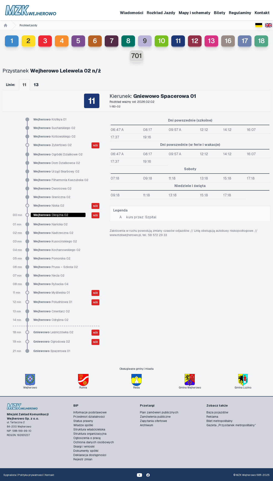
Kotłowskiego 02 (54, 136)
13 (211, 41)
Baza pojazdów (217, 412)
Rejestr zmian (82, 459)
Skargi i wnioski (83, 446)
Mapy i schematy (195, 12)
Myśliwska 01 (51, 292)
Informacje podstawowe (90, 412)
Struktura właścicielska (89, 429)
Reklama (212, 417)
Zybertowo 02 (52, 145)
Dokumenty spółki (85, 451)
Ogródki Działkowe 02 (58, 154)
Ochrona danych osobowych (93, 442)
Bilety (219, 12)
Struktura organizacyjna (89, 434)
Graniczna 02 (51, 197)
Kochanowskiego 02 (56, 250)
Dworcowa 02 (52, 188)
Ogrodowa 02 (51, 341)
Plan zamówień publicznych (159, 412)
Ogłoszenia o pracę (87, 438)
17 (245, 41)
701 (136, 56)
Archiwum (146, 425)
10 (161, 41)
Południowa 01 (52, 302)
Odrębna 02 (50, 320)
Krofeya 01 (50, 119)
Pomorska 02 (51, 258)
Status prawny (83, 421)
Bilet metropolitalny (219, 421)
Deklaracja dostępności (89, 455)
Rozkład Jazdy (161, 12)
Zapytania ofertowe (153, 421)
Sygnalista (9, 475)
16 (228, 41)
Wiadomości (131, 12)
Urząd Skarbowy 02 (56, 171)
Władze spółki (83, 425)
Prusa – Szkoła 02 (55, 267)
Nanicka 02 (50, 224)
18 (261, 41)
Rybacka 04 (50, 284)
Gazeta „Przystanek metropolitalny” (231, 425)
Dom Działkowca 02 (56, 163)
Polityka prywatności (30, 475)
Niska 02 (48, 205)
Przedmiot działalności (89, 417)
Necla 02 (48, 275)
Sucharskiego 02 (54, 128)
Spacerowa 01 (51, 351)
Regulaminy (240, 12)
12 (194, 41)
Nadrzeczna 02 (53, 233)
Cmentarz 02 (51, 311)
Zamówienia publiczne (155, 417)
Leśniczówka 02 (53, 332)
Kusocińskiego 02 (55, 241)
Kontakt (262, 12)
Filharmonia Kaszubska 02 (60, 180)
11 (178, 41)
